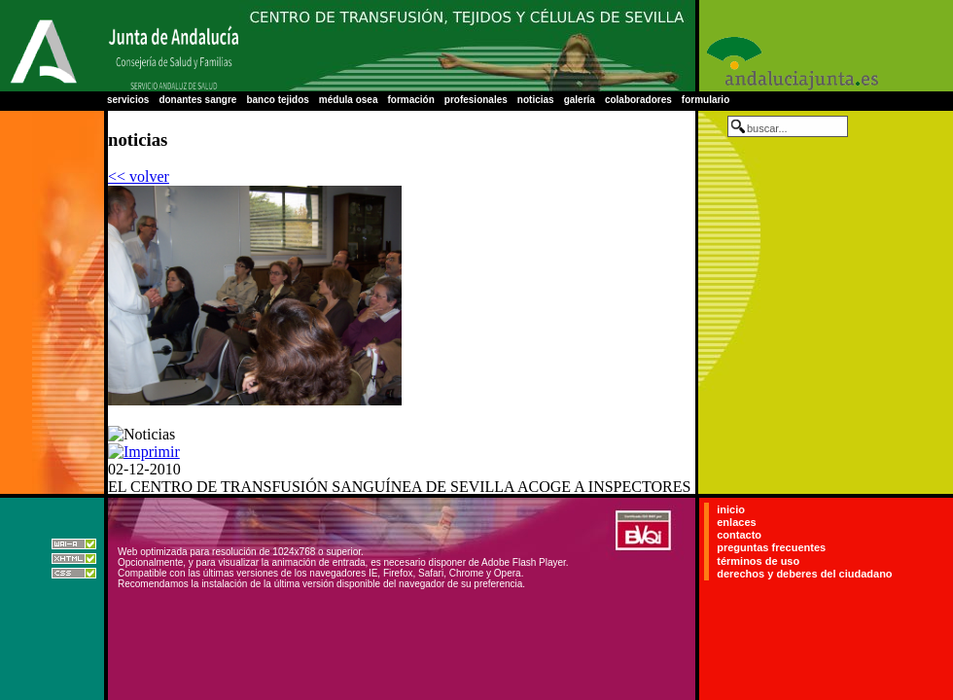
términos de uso (758, 561)
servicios (128, 99)
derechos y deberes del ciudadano (804, 573)
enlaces (736, 522)
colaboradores (638, 99)
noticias (535, 99)
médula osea (348, 99)
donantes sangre (197, 99)
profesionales (476, 99)
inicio (731, 509)
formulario (705, 99)
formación (410, 99)
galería (579, 99)
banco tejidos (277, 99)
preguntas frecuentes (771, 548)
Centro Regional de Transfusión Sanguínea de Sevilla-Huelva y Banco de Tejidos (466, 45)
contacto (739, 535)
